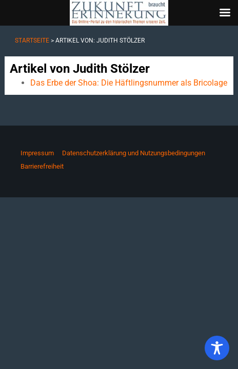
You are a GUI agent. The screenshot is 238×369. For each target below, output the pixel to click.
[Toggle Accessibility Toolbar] (217, 348)
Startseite (32, 40)
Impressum (37, 153)
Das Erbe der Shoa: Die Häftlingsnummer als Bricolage (128, 83)
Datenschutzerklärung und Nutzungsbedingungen (133, 153)
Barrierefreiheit (42, 166)
